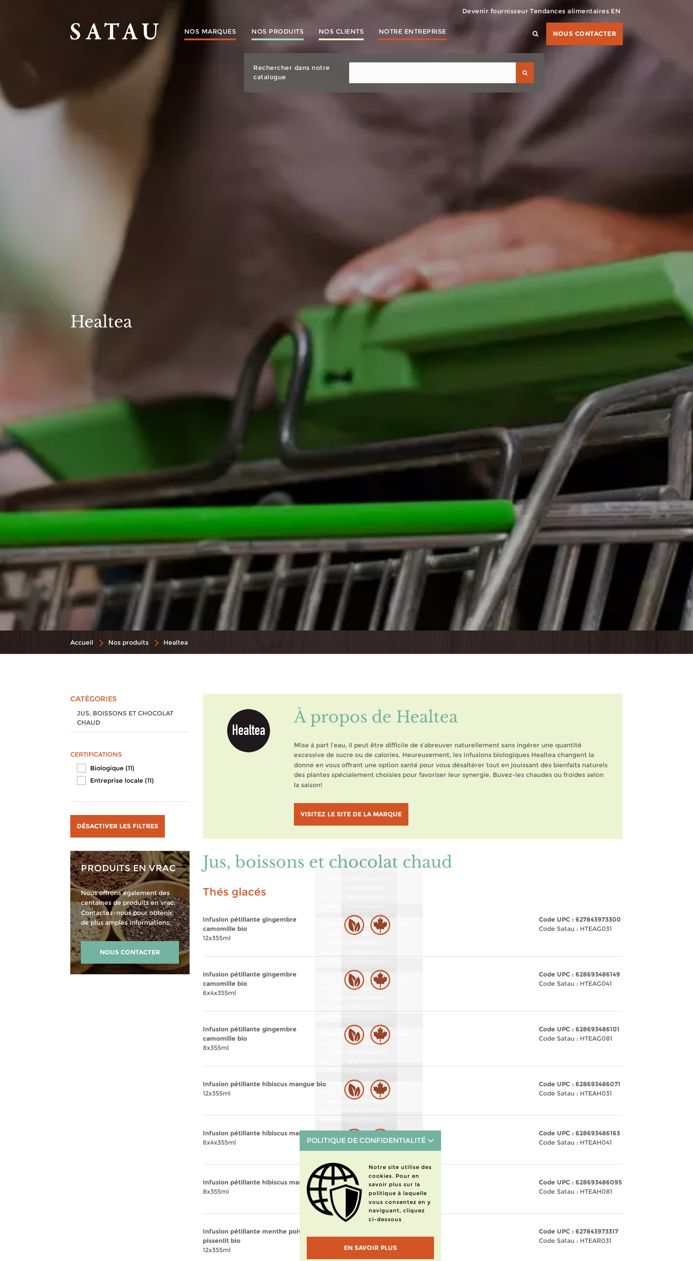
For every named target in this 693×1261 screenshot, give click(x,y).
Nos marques (212, 33)
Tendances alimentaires (558, 11)
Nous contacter (584, 34)
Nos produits (284, 33)
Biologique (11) (112, 768)
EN (612, 11)
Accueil (81, 642)
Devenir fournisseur (477, 11)
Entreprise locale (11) (122, 780)
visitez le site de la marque (351, 814)
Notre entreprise (427, 33)
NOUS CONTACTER (130, 952)
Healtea (176, 642)
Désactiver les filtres (117, 826)
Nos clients (352, 33)
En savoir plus (370, 1248)
